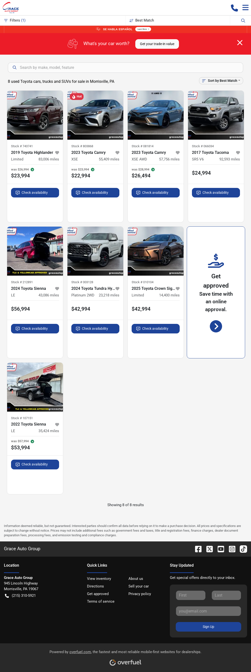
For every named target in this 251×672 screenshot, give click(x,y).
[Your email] (208, 611)
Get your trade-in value (157, 44)
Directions (95, 586)
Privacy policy (139, 594)
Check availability (32, 192)
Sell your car (138, 586)
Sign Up (208, 627)
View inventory (99, 578)
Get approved (98, 594)
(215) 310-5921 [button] (20, 596)
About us (135, 578)
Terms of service (100, 601)
